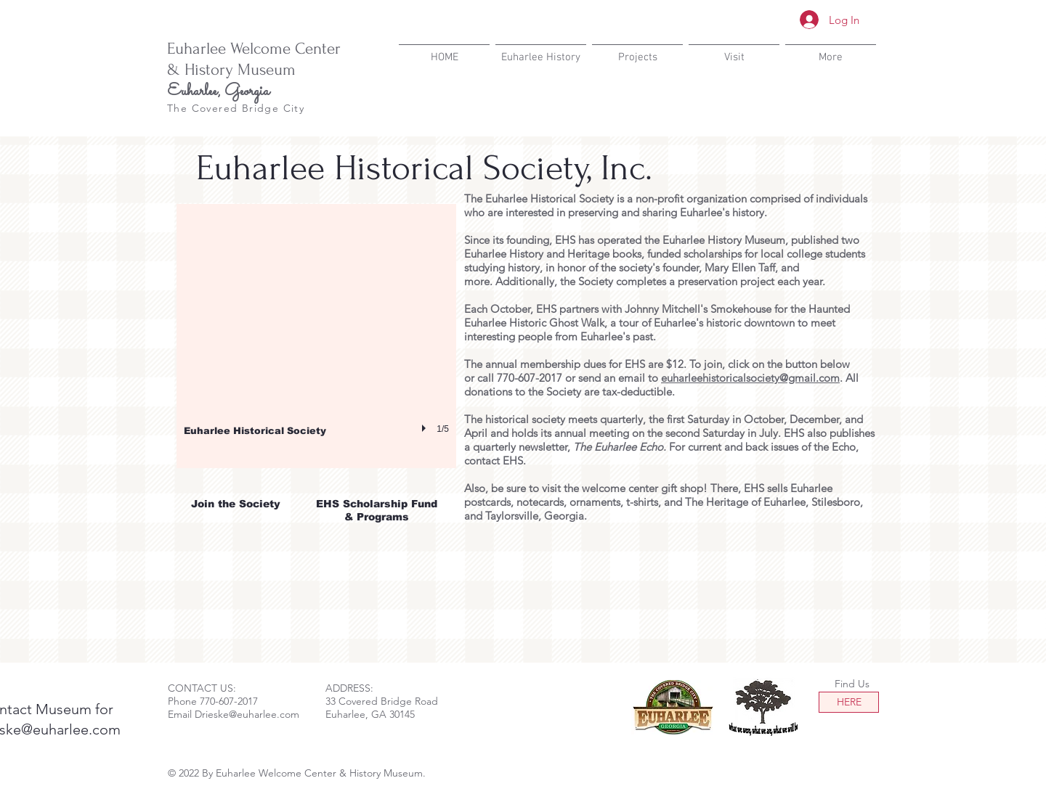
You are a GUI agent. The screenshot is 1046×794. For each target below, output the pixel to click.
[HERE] (849, 702)
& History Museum (231, 69)
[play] (425, 428)
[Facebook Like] (788, 108)
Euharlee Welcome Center (254, 48)
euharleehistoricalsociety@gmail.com (750, 378)
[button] (316, 336)
